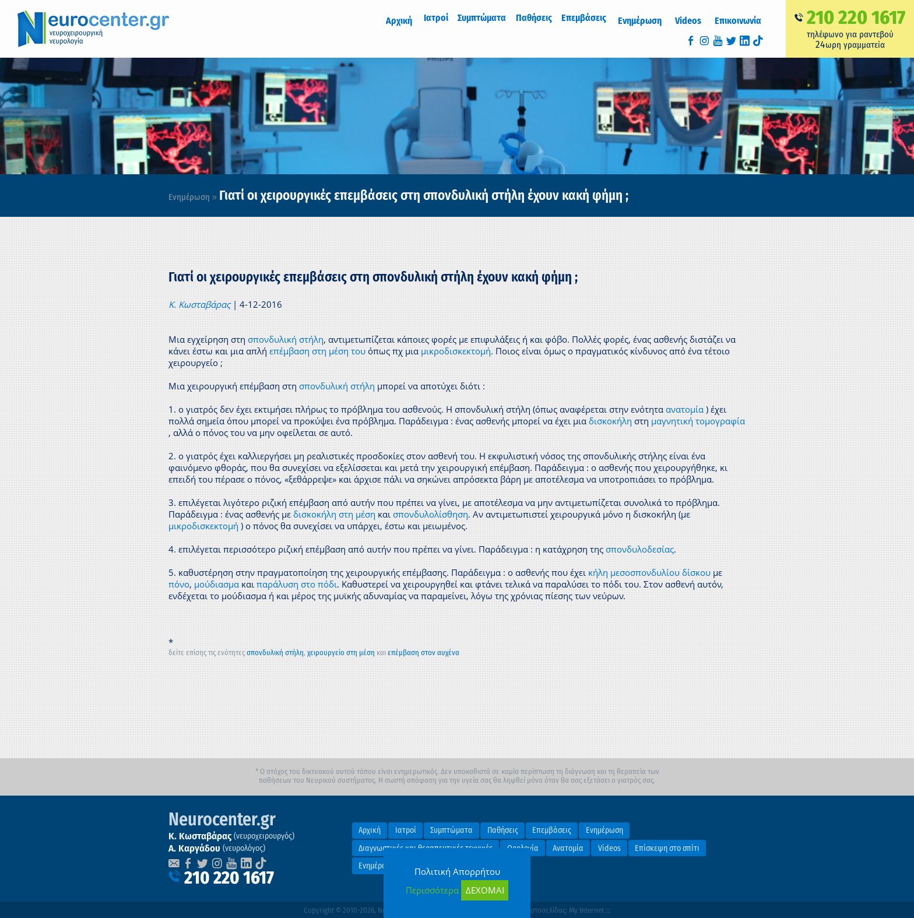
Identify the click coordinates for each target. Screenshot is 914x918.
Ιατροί (405, 830)
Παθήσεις (502, 830)
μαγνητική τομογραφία (698, 421)
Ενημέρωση (650, 20)
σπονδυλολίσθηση (430, 514)
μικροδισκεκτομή (456, 351)
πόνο (178, 584)
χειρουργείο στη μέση (341, 652)
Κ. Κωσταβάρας (199, 304)
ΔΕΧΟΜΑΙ (485, 890)
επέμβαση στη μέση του (317, 351)
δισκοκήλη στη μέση (334, 514)
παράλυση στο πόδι (296, 584)
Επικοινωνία (740, 20)
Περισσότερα (432, 890)
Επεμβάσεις (551, 830)
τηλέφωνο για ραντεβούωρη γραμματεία (850, 28)
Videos (694, 20)
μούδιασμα (216, 584)
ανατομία (685, 409)
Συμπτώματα (451, 830)
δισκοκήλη (610, 421)
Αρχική (413, 20)
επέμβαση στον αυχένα (423, 652)
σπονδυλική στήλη (286, 339)
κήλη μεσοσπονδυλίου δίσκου (649, 572)
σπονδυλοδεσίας (640, 549)
